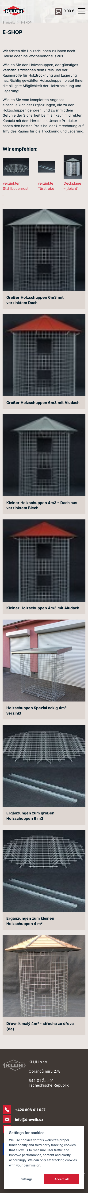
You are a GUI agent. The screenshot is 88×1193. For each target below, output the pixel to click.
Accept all (61, 1179)
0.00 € (69, 11)
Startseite (9, 22)
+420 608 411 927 (30, 1110)
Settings (27, 1179)
